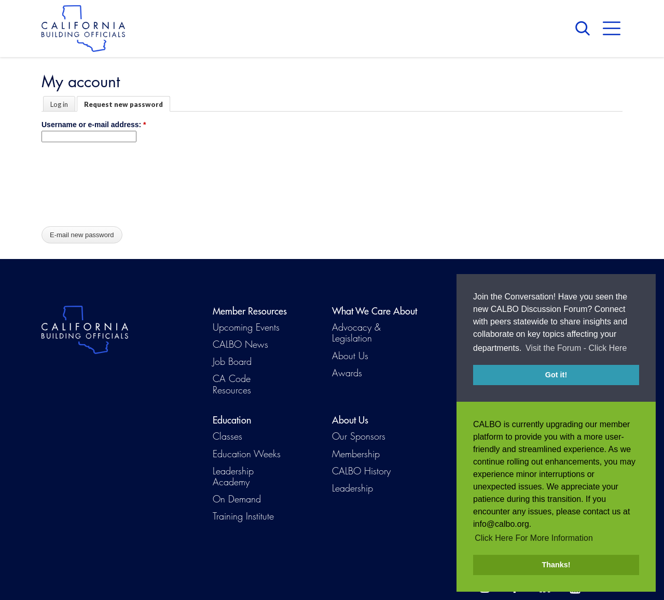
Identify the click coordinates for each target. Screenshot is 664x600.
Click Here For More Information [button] (534, 538)
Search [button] (585, 28)
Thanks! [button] (556, 565)
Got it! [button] (556, 375)
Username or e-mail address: (94, 124)
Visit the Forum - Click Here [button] (576, 348)
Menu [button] (611, 28)
